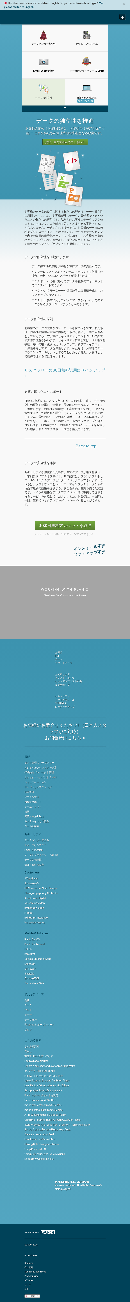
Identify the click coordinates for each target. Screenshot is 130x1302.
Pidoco (28, 912)
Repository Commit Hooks (39, 1158)
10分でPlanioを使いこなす (38, 1056)
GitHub (28, 949)
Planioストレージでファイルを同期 (43, 1075)
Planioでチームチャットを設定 (41, 1095)
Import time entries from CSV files (42, 1104)
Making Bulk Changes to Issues (41, 1144)
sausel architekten (34, 902)
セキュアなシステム (35, 845)
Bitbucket (29, 953)
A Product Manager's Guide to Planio (45, 1114)
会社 (26, 1000)
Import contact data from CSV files (43, 1109)
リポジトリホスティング (37, 787)
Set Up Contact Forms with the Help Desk (47, 1129)
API (26, 1289)
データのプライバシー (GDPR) (41, 854)
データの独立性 (33, 859)
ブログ (28, 1029)
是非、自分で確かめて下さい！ (65, 142)
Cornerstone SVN (34, 983)
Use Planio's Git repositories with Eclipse (46, 1085)
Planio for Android (34, 944)
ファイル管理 (31, 796)
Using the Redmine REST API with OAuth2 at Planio (52, 1119)
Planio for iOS (32, 939)
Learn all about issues (36, 1060)
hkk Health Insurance (36, 917)
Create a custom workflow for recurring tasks (49, 1065)
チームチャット (33, 806)
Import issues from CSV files (40, 1100)
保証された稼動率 (34, 864)
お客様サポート (33, 801)
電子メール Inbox (34, 816)
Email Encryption (33, 849)
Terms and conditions (35, 1271)
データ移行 (30, 1019)
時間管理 (29, 791)
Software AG (31, 883)
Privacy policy (31, 1276)
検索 (26, 811)
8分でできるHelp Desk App (39, 1070)
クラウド (29, 1014)
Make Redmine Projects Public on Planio (47, 1080)
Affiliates (28, 1280)
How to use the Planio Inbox (40, 1139)
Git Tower (29, 968)
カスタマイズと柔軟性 (36, 821)
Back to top (86, 445)
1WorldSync (31, 878)
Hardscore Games (34, 922)
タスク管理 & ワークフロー (39, 762)
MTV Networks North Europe (40, 888)
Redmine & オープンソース (39, 1024)
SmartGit (29, 973)
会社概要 (28, 1267)
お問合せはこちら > (65, 737)
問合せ (28, 1051)
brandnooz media (34, 907)
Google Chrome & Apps (37, 958)
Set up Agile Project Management (43, 1090)
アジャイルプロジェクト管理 (40, 767)
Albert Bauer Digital (35, 898)
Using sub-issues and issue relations (44, 1153)
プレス (28, 1009)
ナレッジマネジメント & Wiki (40, 777)
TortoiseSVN (31, 978)
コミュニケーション (35, 782)
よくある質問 (31, 1046)
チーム (28, 1005)
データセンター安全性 (36, 840)
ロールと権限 (31, 826)
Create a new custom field (39, 1134)
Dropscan (29, 963)
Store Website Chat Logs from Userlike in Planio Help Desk (57, 1124)
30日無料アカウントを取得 (65, 525)
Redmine (28, 1263)
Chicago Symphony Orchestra (41, 893)
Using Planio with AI (35, 1149)
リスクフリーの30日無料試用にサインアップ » (64, 373)
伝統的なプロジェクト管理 (39, 772)
